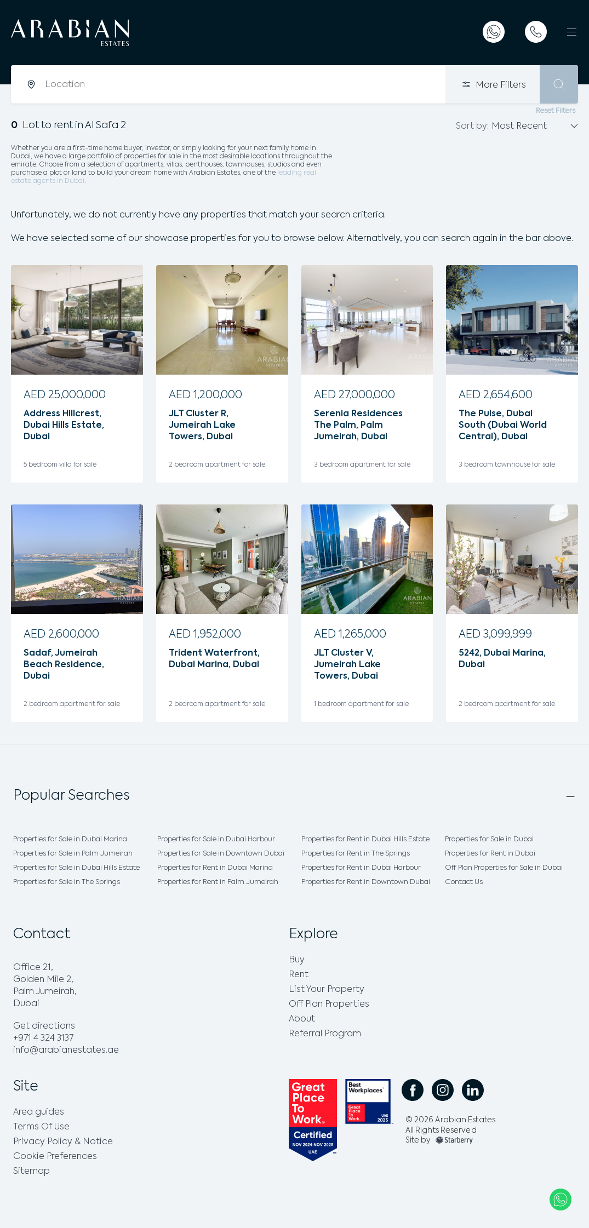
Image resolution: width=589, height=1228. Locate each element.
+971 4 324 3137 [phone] (43, 1038)
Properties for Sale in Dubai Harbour (216, 839)
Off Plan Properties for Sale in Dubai (504, 867)
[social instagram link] (443, 1090)
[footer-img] (454, 1140)
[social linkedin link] (473, 1090)
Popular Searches (71, 796)
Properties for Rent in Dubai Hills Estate (365, 839)
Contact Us (464, 882)
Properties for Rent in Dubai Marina (215, 867)
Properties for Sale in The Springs (66, 882)
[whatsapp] (494, 32)
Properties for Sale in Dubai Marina (70, 839)
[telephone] (536, 32)
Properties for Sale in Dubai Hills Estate (76, 867)
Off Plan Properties (329, 1004)
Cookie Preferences (55, 1156)
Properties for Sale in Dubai (489, 839)
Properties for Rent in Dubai (490, 853)
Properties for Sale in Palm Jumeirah (73, 853)
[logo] (97, 32)
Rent (298, 975)
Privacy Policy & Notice (63, 1142)
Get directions (44, 1026)
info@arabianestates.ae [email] (66, 1050)
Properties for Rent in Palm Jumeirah (217, 882)
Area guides (38, 1112)
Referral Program (325, 1034)
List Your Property (326, 989)
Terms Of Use (41, 1127)
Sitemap (31, 1171)
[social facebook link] (413, 1090)
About (302, 1019)
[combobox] (244, 84)
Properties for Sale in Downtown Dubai (220, 853)
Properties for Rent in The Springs (355, 853)
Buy (297, 960)
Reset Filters (555, 110)
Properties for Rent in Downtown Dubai (365, 882)
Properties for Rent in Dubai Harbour (361, 867)
